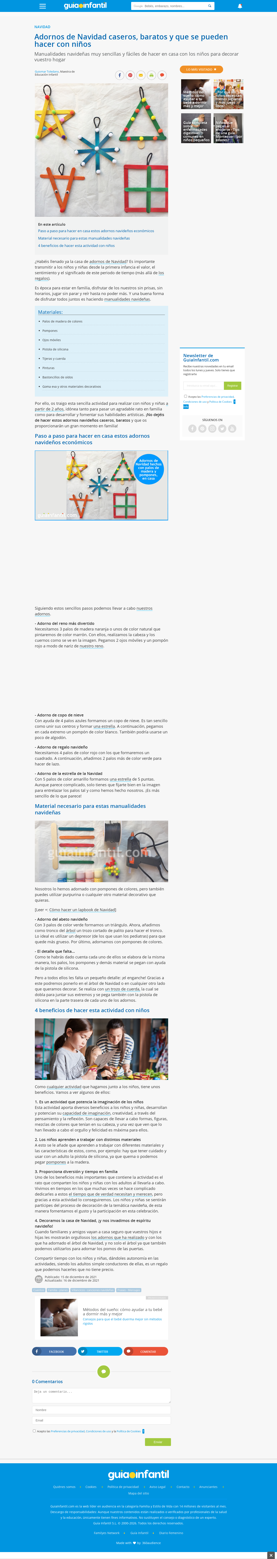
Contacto (183, 1487)
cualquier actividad (64, 1086)
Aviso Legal (158, 1487)
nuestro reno (91, 645)
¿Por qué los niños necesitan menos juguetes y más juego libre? (229, 99)
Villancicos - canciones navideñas (93, 1290)
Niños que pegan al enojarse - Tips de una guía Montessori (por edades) (229, 131)
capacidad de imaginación (86, 1113)
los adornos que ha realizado (117, 1237)
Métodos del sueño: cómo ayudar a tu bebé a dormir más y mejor (195, 99)
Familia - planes (58, 1290)
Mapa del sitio (138, 1493)
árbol (71, 930)
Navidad (42, 26)
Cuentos (38, 1290)
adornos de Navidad (107, 261)
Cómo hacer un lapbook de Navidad (82, 909)
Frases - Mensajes (129, 1290)
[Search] (209, 6)
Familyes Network (106, 1533)
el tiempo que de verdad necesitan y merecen (110, 1194)
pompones (56, 1162)
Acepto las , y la (89, 1431)
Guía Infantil (139, 1533)
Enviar (158, 1442)
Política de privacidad (124, 1487)
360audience (151, 1543)
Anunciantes (208, 1487)
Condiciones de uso (99, 1431)
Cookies (91, 1487)
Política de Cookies (129, 1431)
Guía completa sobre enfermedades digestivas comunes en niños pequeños (196, 131)
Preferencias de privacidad (68, 1431)
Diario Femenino (171, 1533)
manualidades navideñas (127, 299)
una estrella (104, 726)
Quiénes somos (64, 1487)
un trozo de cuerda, (122, 989)
